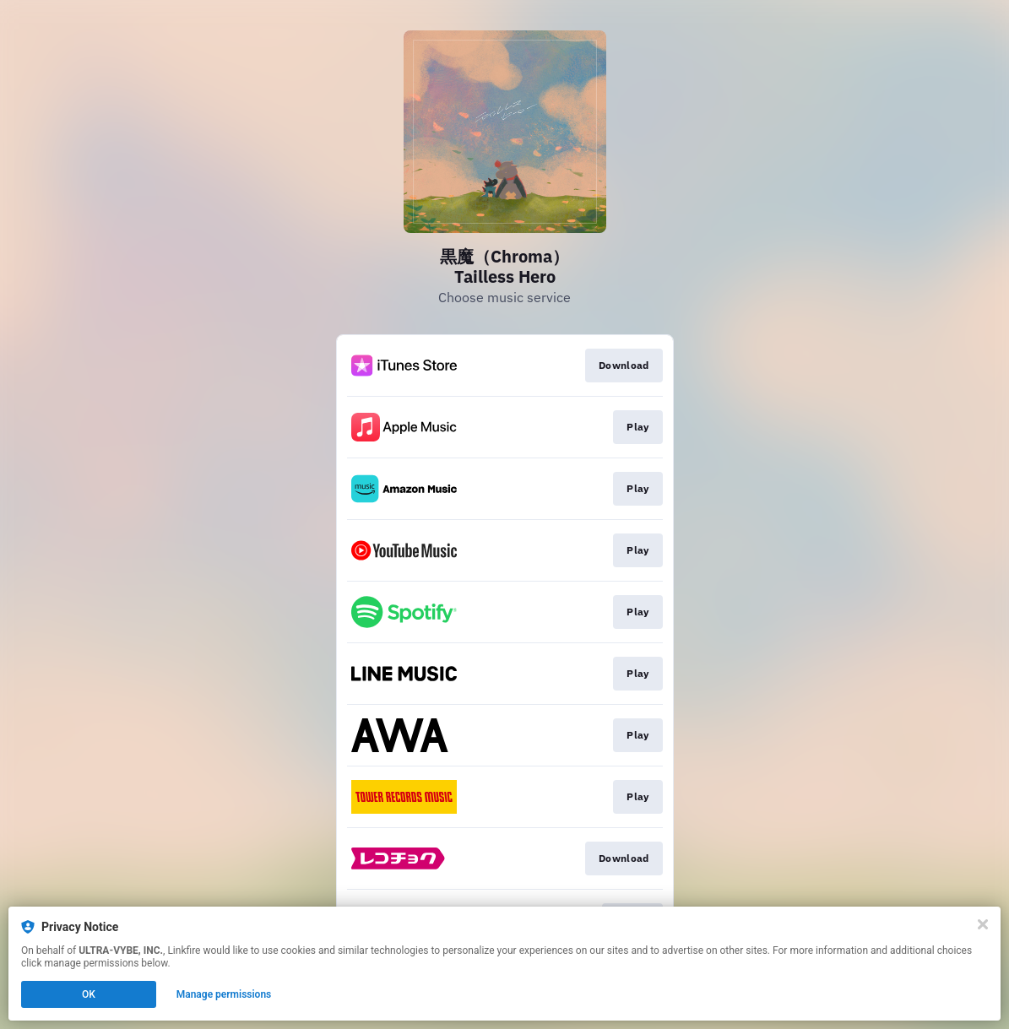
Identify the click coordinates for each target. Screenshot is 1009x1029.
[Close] (982, 924)
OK (88, 994)
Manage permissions (224, 994)
